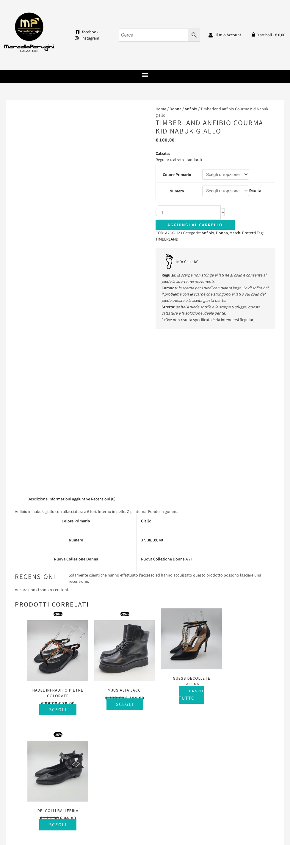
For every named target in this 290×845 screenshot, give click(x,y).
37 (143, 379)
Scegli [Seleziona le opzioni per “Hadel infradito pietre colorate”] (56, 545)
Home (161, 108)
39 (155, 379)
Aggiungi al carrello (195, 225)
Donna (175, 108)
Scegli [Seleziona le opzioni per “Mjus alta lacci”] (119, 540)
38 (149, 379)
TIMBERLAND (167, 239)
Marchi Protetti (243, 233)
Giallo (146, 360)
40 (161, 379)
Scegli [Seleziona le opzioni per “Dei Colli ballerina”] (246, 540)
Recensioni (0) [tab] (103, 338)
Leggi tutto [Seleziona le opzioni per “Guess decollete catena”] (182, 530)
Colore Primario (176, 174)
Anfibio (191, 108)
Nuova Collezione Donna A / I (166, 398)
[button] (145, 75)
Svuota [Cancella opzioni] (255, 191)
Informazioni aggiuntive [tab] (69, 338)
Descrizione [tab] (37, 338)
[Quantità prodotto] (191, 213)
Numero (176, 191)
